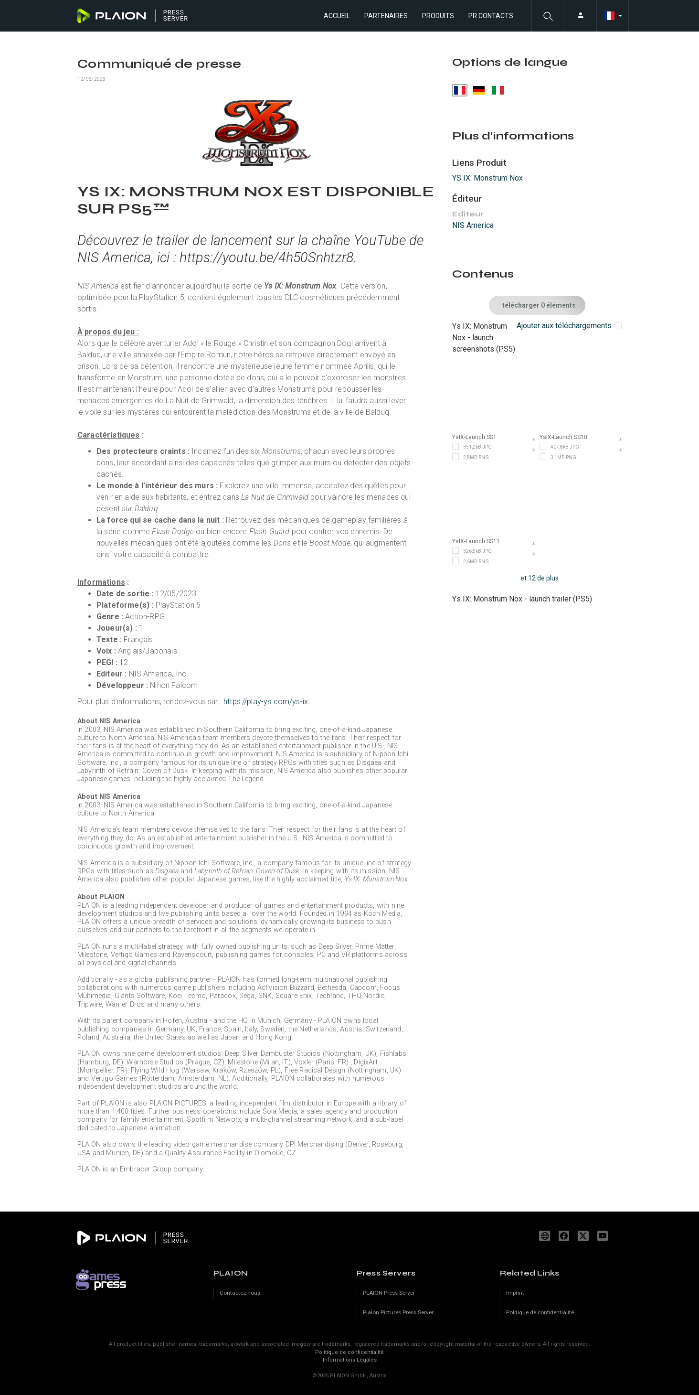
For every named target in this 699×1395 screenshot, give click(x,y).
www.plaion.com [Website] (545, 1236)
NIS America (473, 225)
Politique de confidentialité (349, 1352)
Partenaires (386, 16)
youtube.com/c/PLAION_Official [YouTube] (604, 1236)
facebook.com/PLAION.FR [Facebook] (565, 1236)
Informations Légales (350, 1360)
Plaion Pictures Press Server (398, 1312)
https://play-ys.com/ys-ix (265, 701)
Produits (438, 16)
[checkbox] (569, 325)
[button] (547, 16)
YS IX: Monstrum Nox (487, 177)
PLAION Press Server (389, 1292)
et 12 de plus (539, 578)
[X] (584, 1236)
